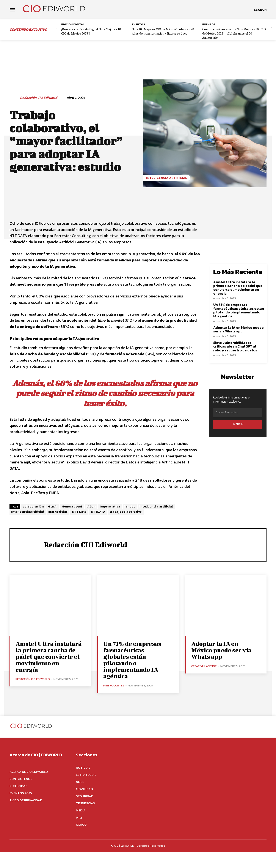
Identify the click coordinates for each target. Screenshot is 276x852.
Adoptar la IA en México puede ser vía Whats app (238, 329)
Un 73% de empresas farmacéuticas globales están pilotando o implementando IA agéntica (238, 310)
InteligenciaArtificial (27, 511)
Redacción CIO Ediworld (38, 98)
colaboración (33, 506)
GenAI (53, 506)
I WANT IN (237, 424)
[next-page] (271, 28)
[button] (260, 9)
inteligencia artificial (156, 506)
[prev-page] (56, 28)
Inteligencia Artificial (166, 178)
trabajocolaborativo (126, 511)
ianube (129, 506)
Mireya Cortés (113, 685)
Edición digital (73, 24)
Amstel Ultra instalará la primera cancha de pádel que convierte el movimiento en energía (237, 287)
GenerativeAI (72, 506)
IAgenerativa (110, 506)
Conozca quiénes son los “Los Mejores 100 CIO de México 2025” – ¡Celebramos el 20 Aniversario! (234, 33)
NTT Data (79, 511)
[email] (237, 412)
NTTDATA (98, 511)
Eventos (138, 24)
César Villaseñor (204, 666)
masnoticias (58, 511)
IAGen (91, 506)
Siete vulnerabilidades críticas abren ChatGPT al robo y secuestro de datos (235, 346)
